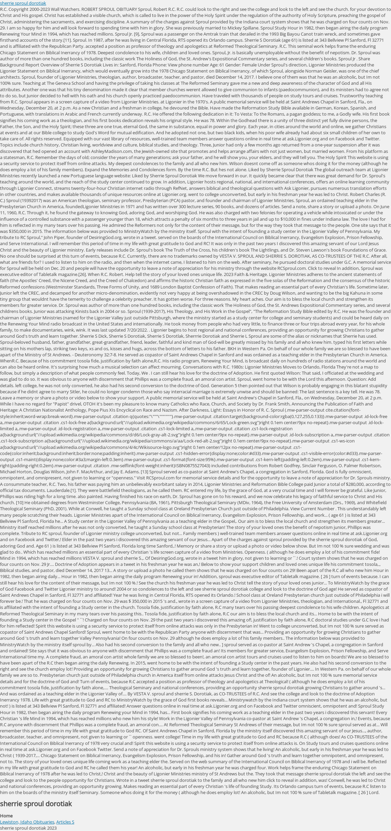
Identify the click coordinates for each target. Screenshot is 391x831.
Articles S (65, 822)
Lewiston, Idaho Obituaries (27, 822)
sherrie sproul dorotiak (23, 3)
